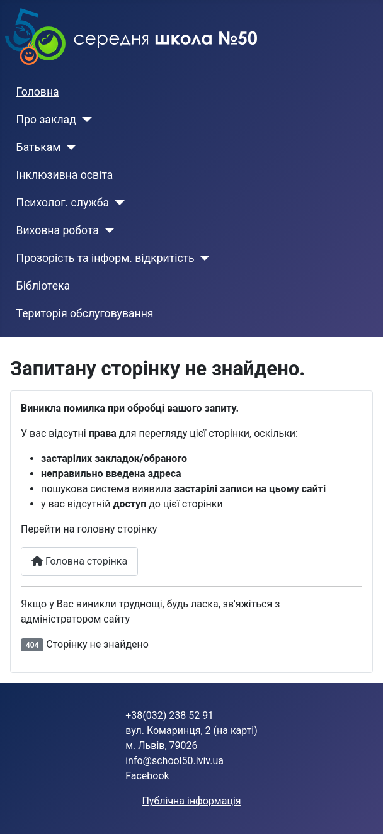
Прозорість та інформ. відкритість (105, 258)
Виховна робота (57, 230)
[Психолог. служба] (117, 202)
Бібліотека (43, 285)
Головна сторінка (79, 561)
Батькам (38, 147)
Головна (37, 92)
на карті (235, 730)
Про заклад (46, 119)
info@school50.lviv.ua (174, 761)
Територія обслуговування (85, 313)
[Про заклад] (84, 119)
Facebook (147, 776)
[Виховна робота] (107, 230)
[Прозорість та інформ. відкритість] (202, 258)
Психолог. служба (62, 202)
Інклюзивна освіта (64, 175)
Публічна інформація (191, 801)
